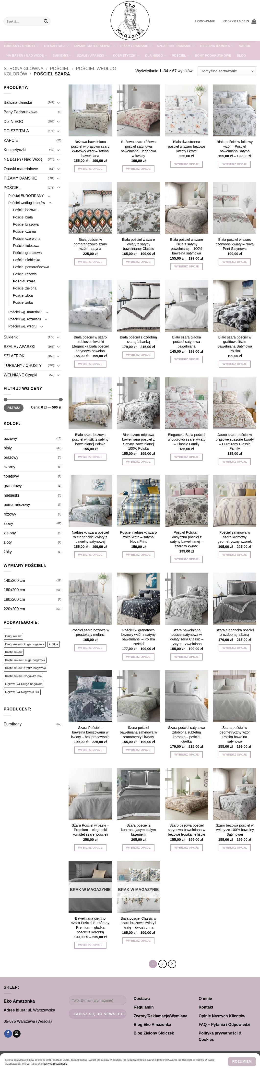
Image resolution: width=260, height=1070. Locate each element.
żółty (8, 552)
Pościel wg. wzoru (22, 326)
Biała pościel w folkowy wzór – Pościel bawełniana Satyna (235, 146)
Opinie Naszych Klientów (222, 1016)
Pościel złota (23, 295)
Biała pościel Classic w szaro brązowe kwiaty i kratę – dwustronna (138, 922)
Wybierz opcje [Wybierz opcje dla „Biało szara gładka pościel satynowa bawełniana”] (186, 359)
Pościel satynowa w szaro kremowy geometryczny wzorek (235, 536)
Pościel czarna (24, 231)
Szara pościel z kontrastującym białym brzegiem (138, 829)
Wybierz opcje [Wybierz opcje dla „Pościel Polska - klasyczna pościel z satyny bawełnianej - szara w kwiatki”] (186, 559)
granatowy (13, 486)
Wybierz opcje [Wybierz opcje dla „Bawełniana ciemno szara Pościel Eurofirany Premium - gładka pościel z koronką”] (90, 945)
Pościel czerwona (26, 238)
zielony (10, 533)
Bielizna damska (216, 46)
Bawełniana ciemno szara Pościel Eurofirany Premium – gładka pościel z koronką (90, 925)
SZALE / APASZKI (92, 55)
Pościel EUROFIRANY (26, 196)
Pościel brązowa (26, 224)
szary (8, 523)
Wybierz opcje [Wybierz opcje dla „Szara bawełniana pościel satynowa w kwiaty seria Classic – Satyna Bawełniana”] (186, 656)
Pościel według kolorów (26, 203)
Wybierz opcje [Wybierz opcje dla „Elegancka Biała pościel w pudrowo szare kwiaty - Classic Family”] (186, 457)
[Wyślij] (46, 21)
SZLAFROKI (14, 356)
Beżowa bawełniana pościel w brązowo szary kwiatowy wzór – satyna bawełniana (90, 148)
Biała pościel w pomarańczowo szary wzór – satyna (90, 244)
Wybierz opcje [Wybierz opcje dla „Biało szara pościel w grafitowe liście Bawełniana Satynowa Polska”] (235, 363)
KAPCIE (245, 46)
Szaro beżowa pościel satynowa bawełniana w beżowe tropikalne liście (186, 829)
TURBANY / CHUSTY (21, 46)
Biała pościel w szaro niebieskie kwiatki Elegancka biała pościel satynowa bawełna (90, 344)
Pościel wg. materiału (25, 312)
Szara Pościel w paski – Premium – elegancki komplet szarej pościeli (90, 829)
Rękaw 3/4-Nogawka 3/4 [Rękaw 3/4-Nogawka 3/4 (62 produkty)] (22, 692)
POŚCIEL (180, 55)
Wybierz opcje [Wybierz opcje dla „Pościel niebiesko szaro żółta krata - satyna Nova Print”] (138, 554)
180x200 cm (14, 599)
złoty (8, 542)
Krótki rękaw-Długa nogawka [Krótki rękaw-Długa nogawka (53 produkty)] (25, 660)
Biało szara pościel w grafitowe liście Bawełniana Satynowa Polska (234, 344)
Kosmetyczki (126, 55)
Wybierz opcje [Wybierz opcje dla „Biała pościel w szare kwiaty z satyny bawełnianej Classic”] (138, 261)
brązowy (11, 457)
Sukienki (62, 55)
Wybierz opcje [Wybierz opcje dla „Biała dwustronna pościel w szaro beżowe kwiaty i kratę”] (186, 164)
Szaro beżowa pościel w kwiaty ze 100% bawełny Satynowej (234, 829)
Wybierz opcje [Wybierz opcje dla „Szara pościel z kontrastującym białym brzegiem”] (138, 847)
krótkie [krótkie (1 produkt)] (53, 644)
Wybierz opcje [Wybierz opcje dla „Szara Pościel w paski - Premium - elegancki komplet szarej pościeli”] (90, 847)
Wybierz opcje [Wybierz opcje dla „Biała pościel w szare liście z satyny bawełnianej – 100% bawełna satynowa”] (186, 266)
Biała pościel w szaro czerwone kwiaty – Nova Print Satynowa (235, 244)
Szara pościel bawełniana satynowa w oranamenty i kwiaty (138, 732)
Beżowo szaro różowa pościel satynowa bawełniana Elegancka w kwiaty (138, 148)
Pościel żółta (23, 302)
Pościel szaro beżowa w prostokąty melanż (90, 632)
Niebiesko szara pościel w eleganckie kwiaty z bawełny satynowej (90, 536)
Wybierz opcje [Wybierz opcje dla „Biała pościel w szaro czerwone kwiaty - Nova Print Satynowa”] (235, 261)
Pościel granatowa (27, 253)
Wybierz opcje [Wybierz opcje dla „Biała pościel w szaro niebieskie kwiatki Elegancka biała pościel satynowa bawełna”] (90, 363)
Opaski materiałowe (94, 46)
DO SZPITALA (56, 46)
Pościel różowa (25, 274)
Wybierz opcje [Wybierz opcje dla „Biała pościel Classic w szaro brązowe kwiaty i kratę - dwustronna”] (138, 940)
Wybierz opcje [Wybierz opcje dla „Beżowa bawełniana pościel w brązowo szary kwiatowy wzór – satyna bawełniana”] (90, 168)
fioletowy (11, 476)
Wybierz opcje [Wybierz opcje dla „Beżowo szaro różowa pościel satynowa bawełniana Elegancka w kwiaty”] (138, 168)
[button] (205, 21)
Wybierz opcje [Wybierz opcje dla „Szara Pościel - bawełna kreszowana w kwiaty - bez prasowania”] (90, 749)
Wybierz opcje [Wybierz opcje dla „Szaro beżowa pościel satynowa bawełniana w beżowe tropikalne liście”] (186, 847)
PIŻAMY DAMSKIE (136, 46)
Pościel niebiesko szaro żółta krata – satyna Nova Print (138, 536)
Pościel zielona (24, 288)
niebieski (11, 495)
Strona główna (23, 68)
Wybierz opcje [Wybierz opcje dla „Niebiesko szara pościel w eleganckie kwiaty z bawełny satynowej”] (90, 554)
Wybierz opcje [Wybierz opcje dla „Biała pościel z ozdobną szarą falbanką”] (138, 354)
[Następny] (172, 964)
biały (8, 448)
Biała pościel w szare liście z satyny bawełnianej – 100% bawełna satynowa (186, 246)
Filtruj (13, 407)
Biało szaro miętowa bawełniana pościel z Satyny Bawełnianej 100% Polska (138, 441)
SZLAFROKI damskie (176, 46)
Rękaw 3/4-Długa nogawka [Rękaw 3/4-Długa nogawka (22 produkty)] (24, 684)
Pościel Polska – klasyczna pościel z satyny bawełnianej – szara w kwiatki (186, 539)
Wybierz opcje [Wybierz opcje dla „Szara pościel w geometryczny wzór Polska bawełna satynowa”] (235, 754)
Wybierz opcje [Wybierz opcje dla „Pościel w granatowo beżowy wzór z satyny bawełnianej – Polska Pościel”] (138, 656)
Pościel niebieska (26, 260)
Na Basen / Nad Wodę (26, 55)
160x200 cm (14, 590)
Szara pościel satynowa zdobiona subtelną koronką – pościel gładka (186, 734)
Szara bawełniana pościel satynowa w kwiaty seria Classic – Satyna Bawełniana (186, 637)
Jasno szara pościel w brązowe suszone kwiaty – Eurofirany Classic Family (235, 441)
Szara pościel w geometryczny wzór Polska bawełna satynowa (235, 734)
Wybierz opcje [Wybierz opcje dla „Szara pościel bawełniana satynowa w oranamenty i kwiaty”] (138, 749)
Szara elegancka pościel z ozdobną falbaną (235, 632)
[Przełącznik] (58, 103)
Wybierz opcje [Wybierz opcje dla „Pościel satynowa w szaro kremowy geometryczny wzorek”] (235, 554)
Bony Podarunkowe (213, 55)
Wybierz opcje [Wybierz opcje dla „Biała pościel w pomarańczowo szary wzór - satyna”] (90, 261)
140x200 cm (14, 580)
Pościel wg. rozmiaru (24, 319)
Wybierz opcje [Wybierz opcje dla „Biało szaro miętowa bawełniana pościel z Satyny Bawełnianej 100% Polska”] (138, 461)
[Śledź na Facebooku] (8, 1034)
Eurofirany (13, 724)
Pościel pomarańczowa (31, 267)
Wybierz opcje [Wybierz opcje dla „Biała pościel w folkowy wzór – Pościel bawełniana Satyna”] (235, 164)
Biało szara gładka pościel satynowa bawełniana (186, 341)
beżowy (10, 438)
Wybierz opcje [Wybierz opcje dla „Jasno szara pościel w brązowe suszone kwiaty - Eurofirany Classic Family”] (235, 461)
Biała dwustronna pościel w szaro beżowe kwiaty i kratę (186, 146)
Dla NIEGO (155, 55)
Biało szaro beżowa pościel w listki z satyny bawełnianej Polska (90, 439)
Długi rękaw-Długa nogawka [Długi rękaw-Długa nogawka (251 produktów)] (24, 644)
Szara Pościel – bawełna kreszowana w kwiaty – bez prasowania (90, 732)
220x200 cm (14, 609)
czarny (9, 467)
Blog (241, 55)
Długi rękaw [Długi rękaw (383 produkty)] (13, 636)
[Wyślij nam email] (17, 1034)
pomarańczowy (17, 505)
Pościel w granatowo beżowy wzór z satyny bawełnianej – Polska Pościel (138, 637)
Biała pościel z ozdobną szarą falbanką (138, 339)
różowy (10, 514)
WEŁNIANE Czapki (20, 375)
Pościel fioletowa (26, 246)
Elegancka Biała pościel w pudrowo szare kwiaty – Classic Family (186, 439)
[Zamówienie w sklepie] (227, 71)
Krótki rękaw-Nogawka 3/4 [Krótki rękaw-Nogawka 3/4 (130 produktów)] (23, 676)
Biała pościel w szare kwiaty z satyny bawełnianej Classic (138, 244)
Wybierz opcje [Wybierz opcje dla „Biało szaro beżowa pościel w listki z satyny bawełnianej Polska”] (90, 457)
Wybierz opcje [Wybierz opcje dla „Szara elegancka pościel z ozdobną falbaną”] (235, 647)
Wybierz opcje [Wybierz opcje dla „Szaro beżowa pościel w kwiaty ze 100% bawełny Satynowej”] (235, 847)
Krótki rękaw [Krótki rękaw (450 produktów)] (13, 652)
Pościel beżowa (25, 210)
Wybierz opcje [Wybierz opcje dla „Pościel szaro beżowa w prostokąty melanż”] (90, 647)
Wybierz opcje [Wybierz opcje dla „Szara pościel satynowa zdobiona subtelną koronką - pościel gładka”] (186, 754)
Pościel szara (24, 281)
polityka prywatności (55, 1063)
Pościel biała (23, 217)
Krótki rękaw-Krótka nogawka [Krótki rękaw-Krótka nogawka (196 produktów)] (25, 668)
